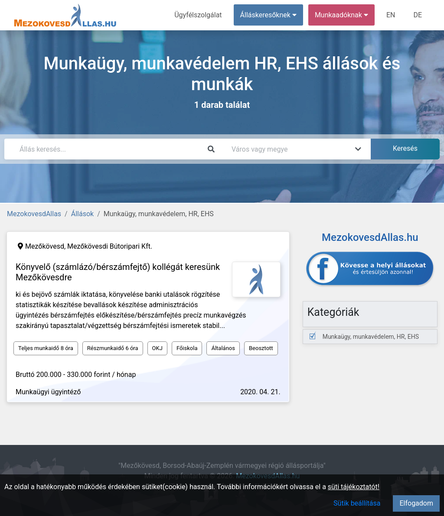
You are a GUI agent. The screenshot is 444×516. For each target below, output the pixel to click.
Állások (82, 214)
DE (417, 15)
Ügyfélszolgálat (198, 15)
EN (390, 15)
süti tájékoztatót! (353, 487)
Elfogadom (416, 503)
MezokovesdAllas (34, 214)
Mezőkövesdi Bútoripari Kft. (109, 246)
